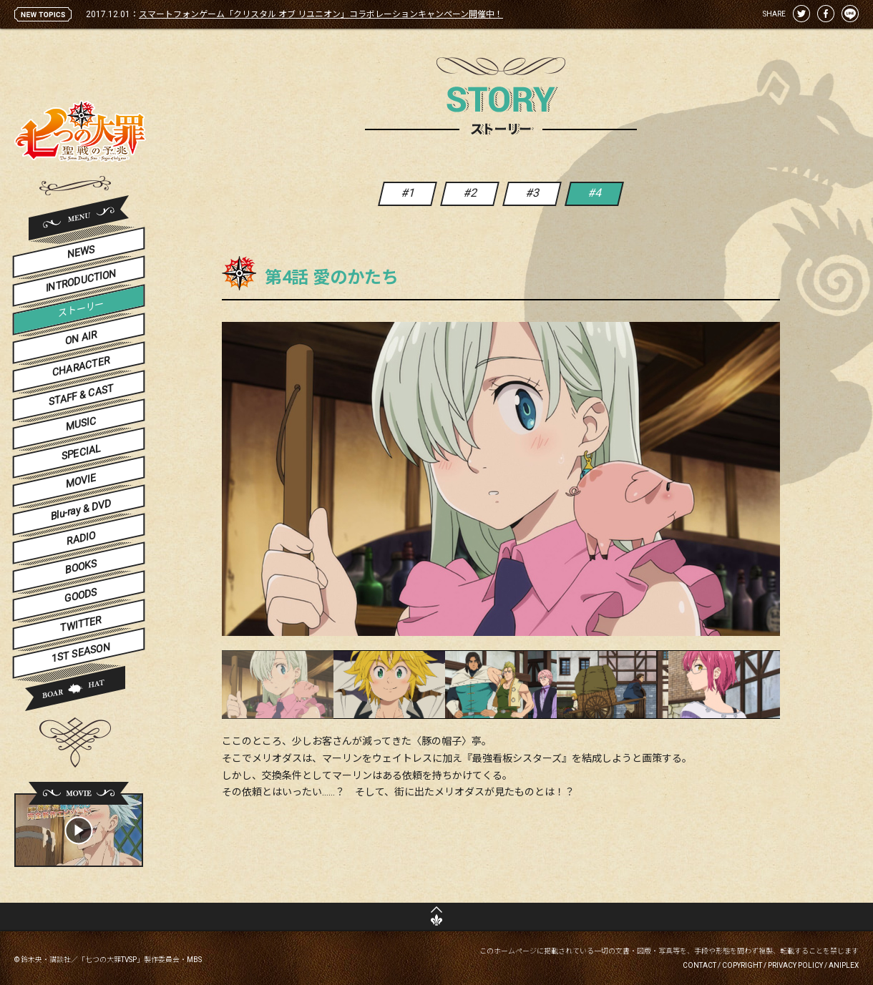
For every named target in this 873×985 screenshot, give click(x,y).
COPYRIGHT (742, 965)
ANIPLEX (844, 965)
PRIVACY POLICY (795, 965)
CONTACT (699, 965)
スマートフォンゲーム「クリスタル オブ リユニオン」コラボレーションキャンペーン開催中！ (321, 14)
